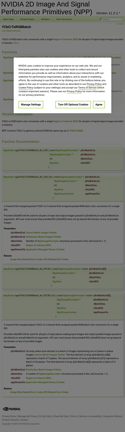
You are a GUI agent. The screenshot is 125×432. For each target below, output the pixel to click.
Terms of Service (87, 87)
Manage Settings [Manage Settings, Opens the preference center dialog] (31, 104)
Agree (98, 104)
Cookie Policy (26, 87)
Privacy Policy (94, 84)
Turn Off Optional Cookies (73, 104)
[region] (62, 85)
